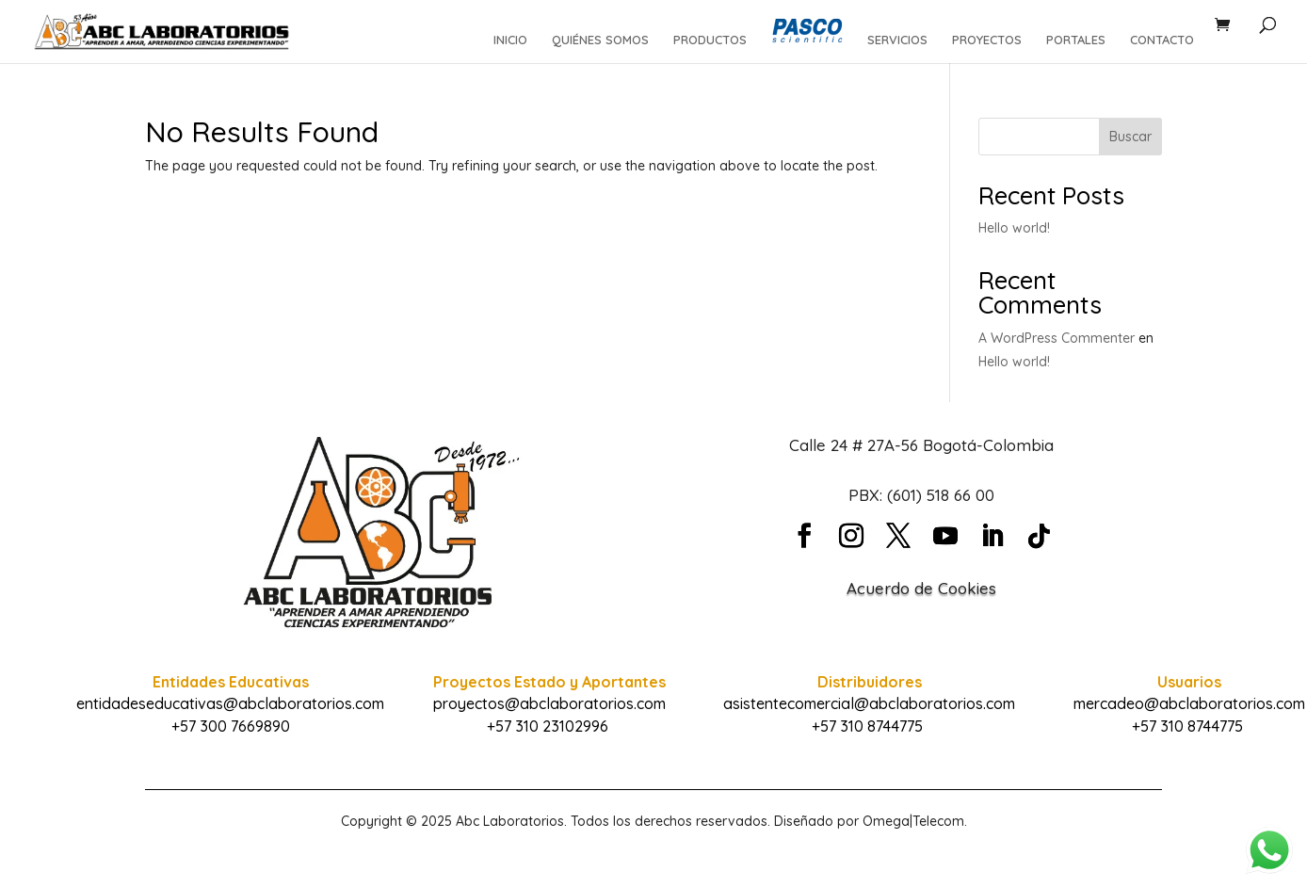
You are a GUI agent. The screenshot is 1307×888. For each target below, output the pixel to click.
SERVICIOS (897, 40)
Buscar (1130, 136)
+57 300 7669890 (230, 726)
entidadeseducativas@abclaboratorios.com (230, 703)
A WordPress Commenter (1056, 338)
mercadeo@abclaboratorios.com (1189, 703)
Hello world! (1014, 227)
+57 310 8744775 (867, 726)
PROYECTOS (987, 40)
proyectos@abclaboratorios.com (549, 703)
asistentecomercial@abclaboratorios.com (869, 703)
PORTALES (1075, 40)
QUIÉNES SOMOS (600, 40)
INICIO (510, 40)
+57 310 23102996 (547, 726)
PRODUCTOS (710, 40)
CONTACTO (1162, 40)
